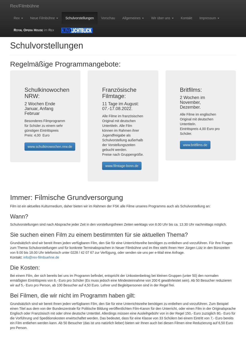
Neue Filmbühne (44, 18)
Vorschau (108, 18)
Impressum (209, 18)
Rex (18, 18)
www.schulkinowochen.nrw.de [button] (50, 147)
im (34, 30)
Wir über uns (162, 18)
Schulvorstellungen (79, 18)
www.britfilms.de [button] (195, 145)
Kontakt (186, 18)
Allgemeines (133, 18)
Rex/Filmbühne (24, 6)
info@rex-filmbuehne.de (41, 257)
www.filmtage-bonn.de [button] (121, 166)
